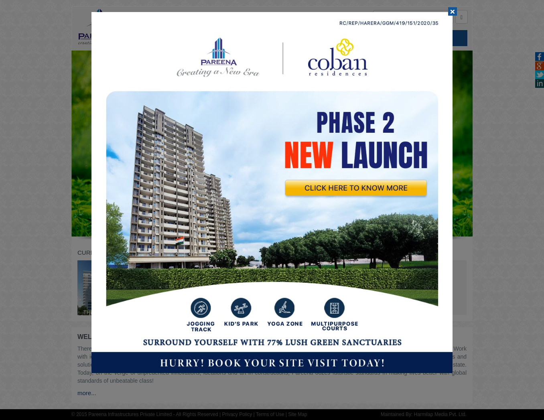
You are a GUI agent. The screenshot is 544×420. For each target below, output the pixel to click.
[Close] (452, 11)
